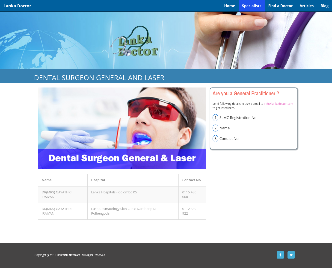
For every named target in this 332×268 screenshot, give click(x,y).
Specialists (251, 5)
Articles (307, 5)
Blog (324, 5)
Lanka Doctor (17, 6)
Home (229, 5)
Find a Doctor (280, 5)
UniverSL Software (68, 255)
